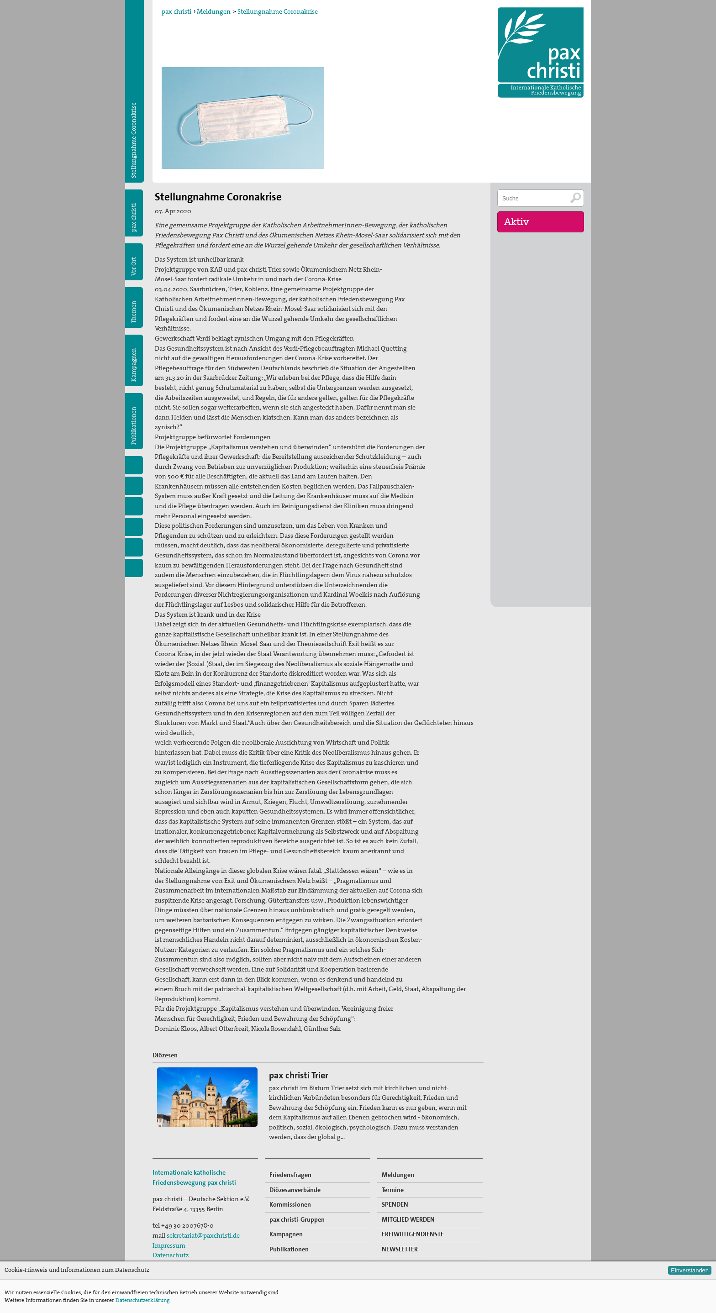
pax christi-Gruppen (297, 1219)
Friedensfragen (290, 1175)
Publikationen (133, 426)
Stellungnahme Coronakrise (277, 11)
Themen (133, 312)
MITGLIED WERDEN (408, 1219)
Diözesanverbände (295, 1190)
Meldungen (214, 11)
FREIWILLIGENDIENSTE (413, 1234)
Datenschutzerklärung (142, 1300)
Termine (393, 1190)
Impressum (169, 1245)
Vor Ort (133, 266)
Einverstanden (690, 1270)
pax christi (176, 11)
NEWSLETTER (400, 1249)
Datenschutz (171, 1255)
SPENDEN (395, 1204)
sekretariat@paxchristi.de (203, 1235)
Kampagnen (133, 365)
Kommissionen (290, 1204)
